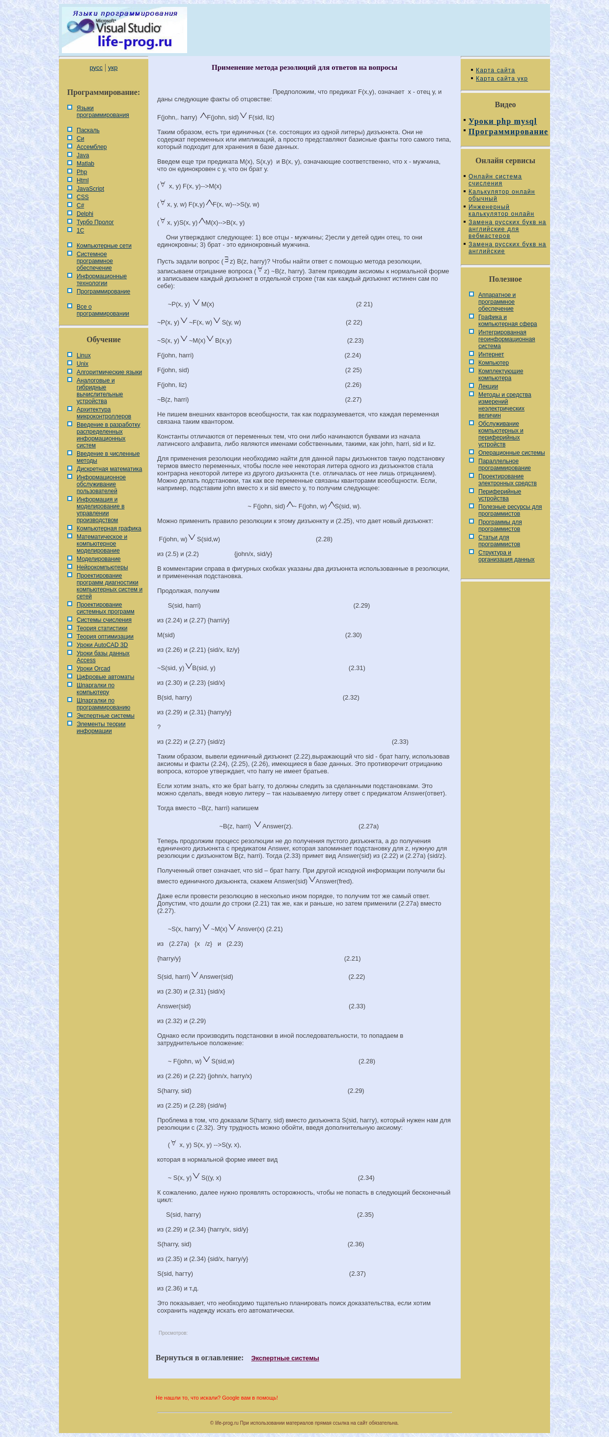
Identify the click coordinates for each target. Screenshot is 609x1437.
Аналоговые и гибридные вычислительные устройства (100, 391)
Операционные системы (511, 452)
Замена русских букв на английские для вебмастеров (507, 229)
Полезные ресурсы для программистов (510, 510)
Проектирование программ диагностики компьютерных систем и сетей (109, 586)
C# (80, 205)
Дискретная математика (109, 469)
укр (112, 67)
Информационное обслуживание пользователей (101, 484)
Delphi (85, 213)
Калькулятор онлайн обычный (502, 195)
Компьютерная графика (109, 528)
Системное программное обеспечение (95, 261)
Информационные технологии (102, 280)
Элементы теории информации (101, 727)
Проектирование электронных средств (507, 480)
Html (83, 180)
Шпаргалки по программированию (103, 704)
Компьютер (493, 362)
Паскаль (88, 130)
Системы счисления (104, 619)
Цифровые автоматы (105, 677)
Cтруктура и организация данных (506, 556)
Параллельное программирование (504, 464)
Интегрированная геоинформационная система (506, 339)
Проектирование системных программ (106, 608)
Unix (82, 363)
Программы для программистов (500, 525)
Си (80, 138)
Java (83, 155)
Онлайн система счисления (495, 180)
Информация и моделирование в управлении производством (101, 510)
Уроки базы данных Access (103, 657)
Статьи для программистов (499, 541)
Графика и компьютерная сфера (507, 320)
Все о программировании (103, 310)
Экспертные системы (106, 715)
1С (80, 230)
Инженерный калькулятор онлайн (501, 210)
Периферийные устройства (499, 495)
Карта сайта (495, 70)
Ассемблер (92, 147)
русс (95, 67)
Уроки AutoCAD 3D (102, 645)
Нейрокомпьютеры (102, 567)
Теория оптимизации (105, 636)
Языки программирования (103, 111)
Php (82, 172)
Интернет (491, 354)
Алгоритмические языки (109, 372)
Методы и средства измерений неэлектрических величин (504, 405)
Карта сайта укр (502, 78)
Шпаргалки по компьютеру (95, 689)
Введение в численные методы (108, 457)
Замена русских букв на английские (507, 248)
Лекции (488, 386)
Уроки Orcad (93, 668)
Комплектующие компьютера (500, 374)
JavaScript (90, 188)
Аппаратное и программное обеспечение (497, 302)
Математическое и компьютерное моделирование (102, 543)
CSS (83, 197)
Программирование (103, 291)
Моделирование (99, 559)
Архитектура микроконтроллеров (104, 413)
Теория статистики (102, 628)
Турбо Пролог (95, 222)
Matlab (85, 163)
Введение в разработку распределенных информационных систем (108, 435)
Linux (84, 355)
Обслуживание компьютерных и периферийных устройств (501, 434)
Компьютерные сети (104, 245)
